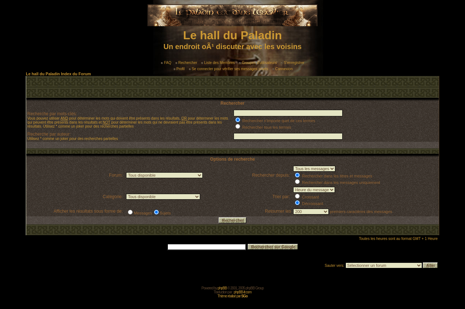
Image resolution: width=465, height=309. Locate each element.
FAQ (166, 63)
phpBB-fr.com (242, 292)
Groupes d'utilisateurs (258, 63)
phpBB (222, 288)
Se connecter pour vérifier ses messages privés (228, 69)
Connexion (282, 69)
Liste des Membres (218, 63)
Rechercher (186, 63)
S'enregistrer (292, 63)
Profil (179, 69)
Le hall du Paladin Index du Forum (58, 74)
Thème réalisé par (233, 296)
